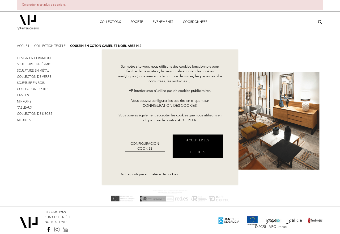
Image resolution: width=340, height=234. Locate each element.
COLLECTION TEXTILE (32, 89)
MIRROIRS (24, 101)
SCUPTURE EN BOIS (31, 83)
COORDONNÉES (195, 22)
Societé (137, 22)
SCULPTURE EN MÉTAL (33, 70)
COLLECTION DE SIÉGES (34, 113)
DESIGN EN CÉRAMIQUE (34, 58)
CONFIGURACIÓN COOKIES (145, 146)
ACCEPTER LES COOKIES (197, 146)
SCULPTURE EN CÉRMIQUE (36, 64)
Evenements (163, 22)
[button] (320, 22)
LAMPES (23, 95)
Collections (110, 22)
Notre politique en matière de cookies (149, 174)
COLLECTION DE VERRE (34, 76)
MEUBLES (24, 120)
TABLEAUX (24, 107)
